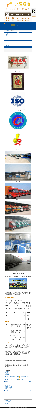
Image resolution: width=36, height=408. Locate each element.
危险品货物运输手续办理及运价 (8, 387)
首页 (5, 25)
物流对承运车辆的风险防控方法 (8, 403)
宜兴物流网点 (7, 44)
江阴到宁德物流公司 (7, 372)
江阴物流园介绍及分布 (7, 402)
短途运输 (6, 404)
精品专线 (13, 25)
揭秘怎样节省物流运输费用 (8, 400)
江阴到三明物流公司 (7, 371)
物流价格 (20, 25)
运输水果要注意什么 (7, 385)
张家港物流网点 (7, 45)
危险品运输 (7, 34)
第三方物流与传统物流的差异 (8, 388)
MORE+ (30, 381)
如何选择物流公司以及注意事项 (8, 386)
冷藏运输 (17, 25)
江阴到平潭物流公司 (7, 373)
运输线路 (9, 25)
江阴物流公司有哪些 (7, 401)
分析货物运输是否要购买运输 (8, 384)
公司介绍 (28, 25)
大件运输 (7, 33)
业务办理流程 (6, 405)
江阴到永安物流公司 (7, 374)
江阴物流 (24, 25)
